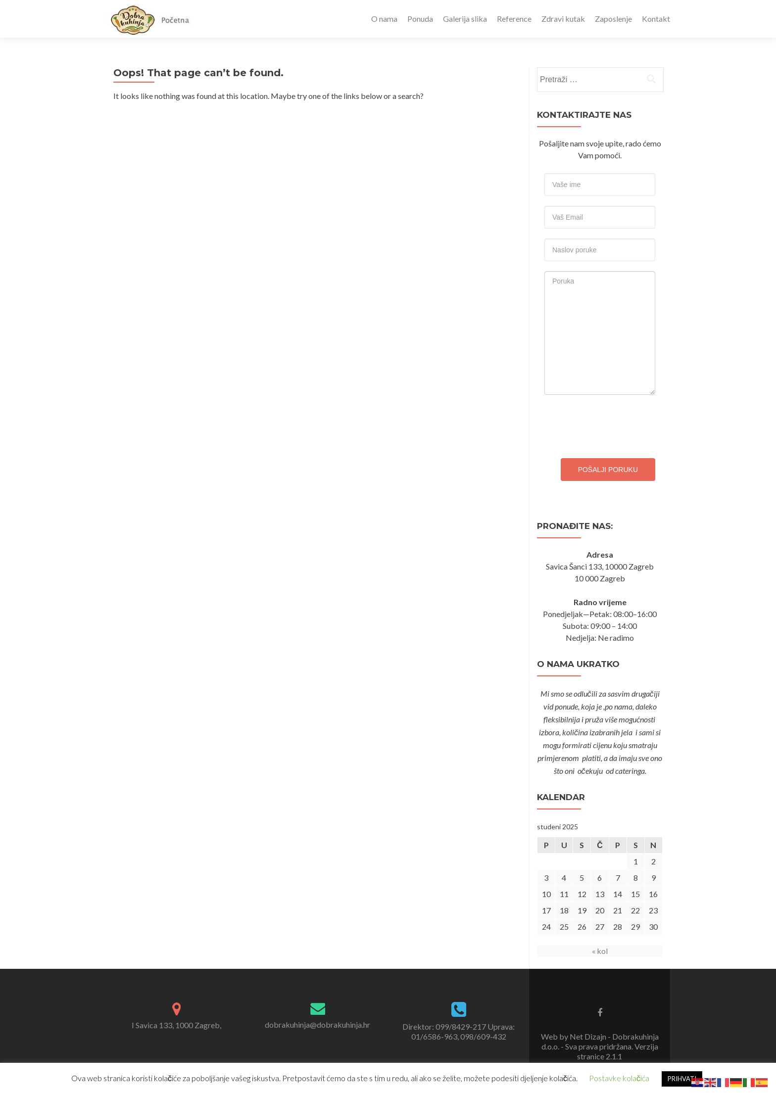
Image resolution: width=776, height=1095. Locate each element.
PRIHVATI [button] (682, 1079)
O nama (384, 18)
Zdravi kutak (563, 18)
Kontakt (656, 18)
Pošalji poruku (608, 470)
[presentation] (619, 424)
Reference (514, 18)
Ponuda (420, 18)
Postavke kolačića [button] (619, 1078)
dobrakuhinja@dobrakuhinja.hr (317, 1024)
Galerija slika (465, 18)
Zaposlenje (613, 18)
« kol (600, 950)
